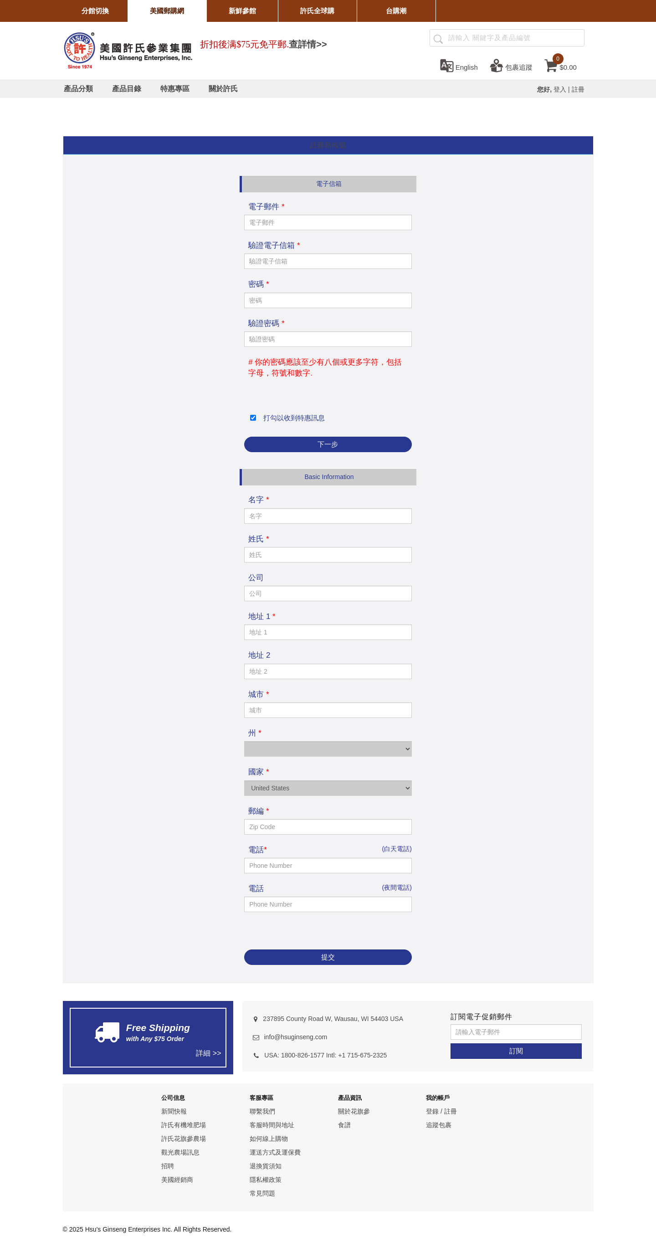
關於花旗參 (354, 1111)
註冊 (578, 89)
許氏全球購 (317, 11)
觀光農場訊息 (180, 1152)
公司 (256, 577)
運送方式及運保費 (275, 1152)
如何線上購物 (269, 1138)
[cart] (560, 65)
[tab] (328, 145)
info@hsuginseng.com (295, 1037)
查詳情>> (308, 44)
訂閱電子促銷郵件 (481, 1017)
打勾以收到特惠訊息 (292, 418)
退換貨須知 (266, 1166)
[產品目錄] (126, 89)
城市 (258, 694)
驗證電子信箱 (274, 245)
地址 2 (259, 655)
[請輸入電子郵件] (516, 1032)
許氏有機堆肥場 (183, 1125)
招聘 (167, 1166)
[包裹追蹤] (511, 65)
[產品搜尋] (438, 38)
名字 (258, 499)
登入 (560, 89)
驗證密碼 (266, 323)
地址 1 (262, 616)
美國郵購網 (167, 11)
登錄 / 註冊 (441, 1111)
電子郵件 (266, 206)
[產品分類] (78, 89)
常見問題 (262, 1193)
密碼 (258, 284)
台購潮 (396, 11)
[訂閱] (516, 1051)
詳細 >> (208, 1053)
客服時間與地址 (272, 1125)
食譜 (344, 1125)
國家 (258, 772)
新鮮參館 (242, 11)
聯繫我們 (262, 1111)
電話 (257, 850)
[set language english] (459, 65)
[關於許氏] (223, 89)
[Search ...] (507, 37)
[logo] (128, 49)
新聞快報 (174, 1111)
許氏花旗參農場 (183, 1138)
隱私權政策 (266, 1179)
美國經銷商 (177, 1179)
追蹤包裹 (438, 1125)
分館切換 (95, 11)
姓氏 (258, 539)
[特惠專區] (175, 89)
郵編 (258, 811)
